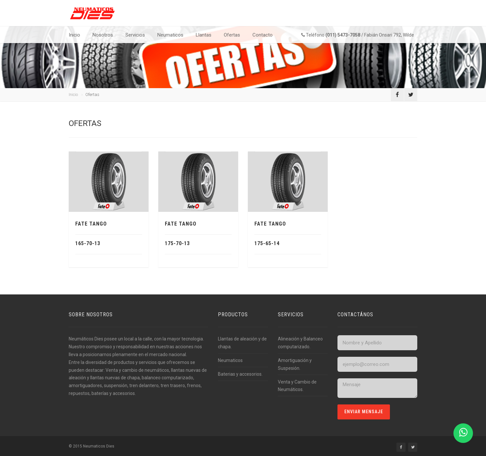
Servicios (135, 35)
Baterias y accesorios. (240, 374)
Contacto (262, 35)
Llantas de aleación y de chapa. (242, 342)
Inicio (74, 35)
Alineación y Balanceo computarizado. (300, 342)
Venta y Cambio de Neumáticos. (297, 385)
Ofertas (232, 35)
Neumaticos (170, 35)
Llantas (203, 35)
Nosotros (103, 35)
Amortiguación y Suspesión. (295, 364)
